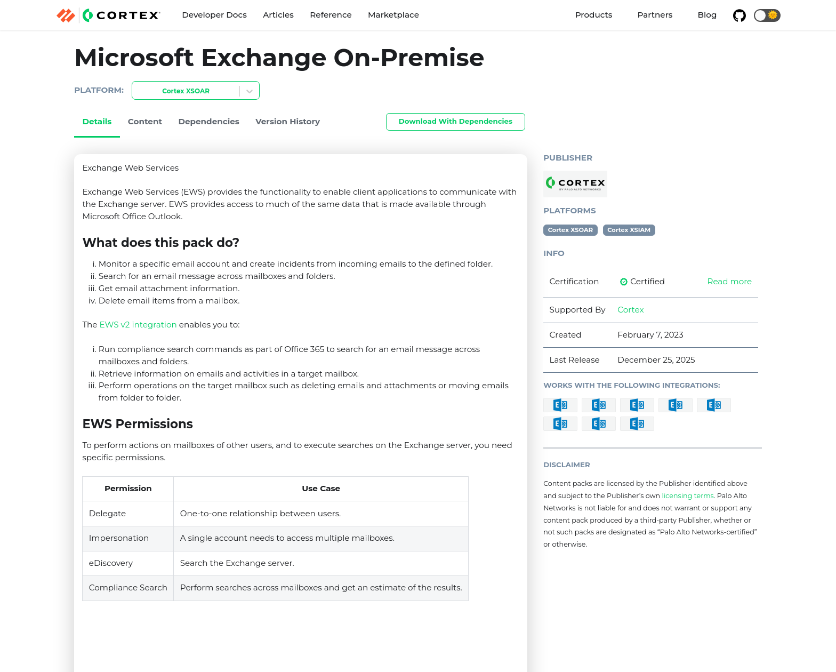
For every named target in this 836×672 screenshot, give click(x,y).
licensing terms (687, 496)
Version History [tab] (287, 121)
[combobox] (139, 91)
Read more (729, 281)
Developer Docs (214, 15)
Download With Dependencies (455, 121)
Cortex (630, 310)
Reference (330, 15)
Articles (278, 15)
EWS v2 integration (138, 324)
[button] (767, 15)
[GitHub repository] (739, 15)
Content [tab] (145, 121)
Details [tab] (96, 121)
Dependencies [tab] (208, 121)
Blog (707, 15)
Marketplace (393, 15)
